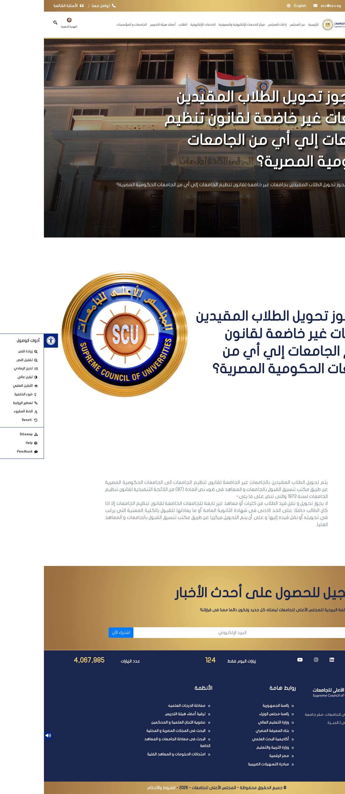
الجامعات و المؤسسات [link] (88, 24)
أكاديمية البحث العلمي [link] (226, 739)
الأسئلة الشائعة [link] (25, 6)
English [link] (252, 6)
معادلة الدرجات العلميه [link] (142, 706)
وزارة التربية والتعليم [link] (228, 747)
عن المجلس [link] (253, 24)
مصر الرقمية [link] (235, 756)
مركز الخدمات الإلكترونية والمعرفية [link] (198, 24)
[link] (7, 341)
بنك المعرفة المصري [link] (228, 731)
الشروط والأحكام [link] (117, 788)
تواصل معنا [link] (61, 6)
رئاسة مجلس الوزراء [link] (230, 714)
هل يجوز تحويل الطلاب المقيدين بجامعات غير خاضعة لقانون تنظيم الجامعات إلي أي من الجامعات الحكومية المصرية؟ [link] (191, 184)
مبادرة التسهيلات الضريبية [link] (224, 764)
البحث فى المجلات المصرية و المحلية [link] (131, 731)
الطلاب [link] (139, 24)
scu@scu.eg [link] (283, 6)
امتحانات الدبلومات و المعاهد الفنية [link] (132, 754)
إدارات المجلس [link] (233, 24)
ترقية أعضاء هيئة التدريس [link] (141, 714)
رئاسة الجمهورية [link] (232, 706)
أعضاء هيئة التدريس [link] (119, 24)
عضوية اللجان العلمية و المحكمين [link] (134, 722)
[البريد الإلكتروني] (148, 632)
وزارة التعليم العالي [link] (229, 722)
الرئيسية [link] (269, 24)
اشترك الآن (77, 632)
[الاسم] (267, 632)
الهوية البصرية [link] (25, 23)
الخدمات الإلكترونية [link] (159, 24)
